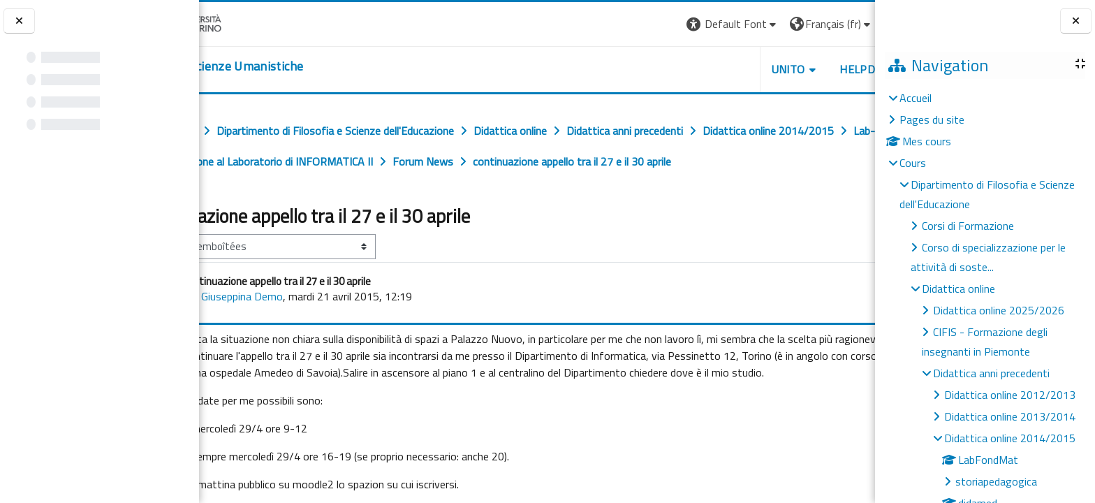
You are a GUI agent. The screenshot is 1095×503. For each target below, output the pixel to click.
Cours (912, 162)
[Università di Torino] (242, 22)
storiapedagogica (996, 481)
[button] (656, 24)
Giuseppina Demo (306, 327)
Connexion (840, 23)
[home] (284, 66)
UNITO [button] (711, 69)
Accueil (915, 97)
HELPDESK (790, 69)
